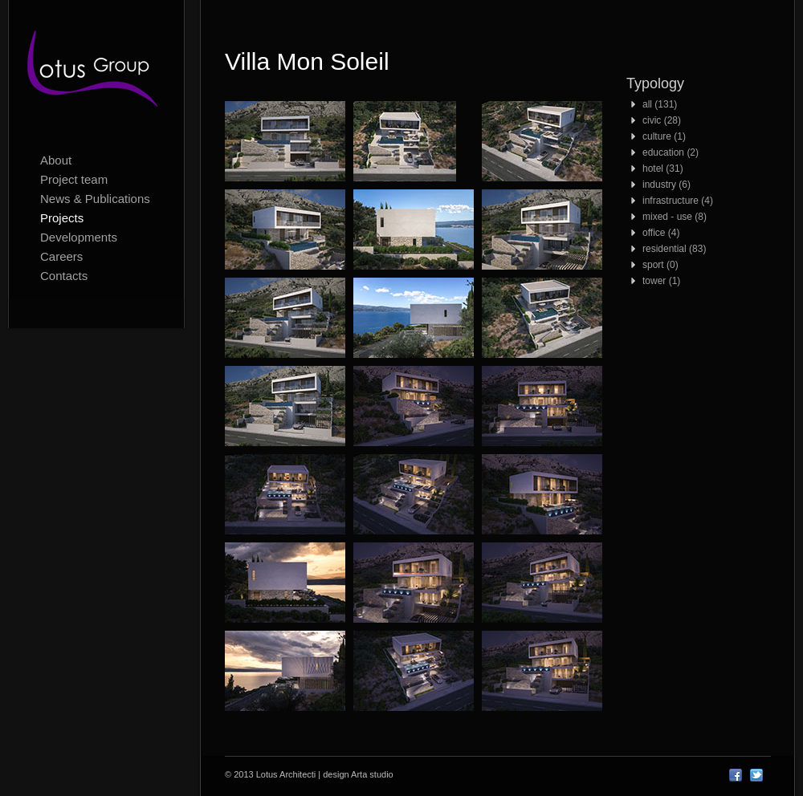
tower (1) (661, 280)
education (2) (670, 152)
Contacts (64, 275)
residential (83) (674, 248)
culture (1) (664, 136)
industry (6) (666, 184)
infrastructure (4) (677, 200)
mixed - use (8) (674, 216)
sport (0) (660, 264)
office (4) (660, 232)
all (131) (659, 104)
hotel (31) (662, 168)
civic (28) (661, 120)
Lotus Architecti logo (96, 72)
